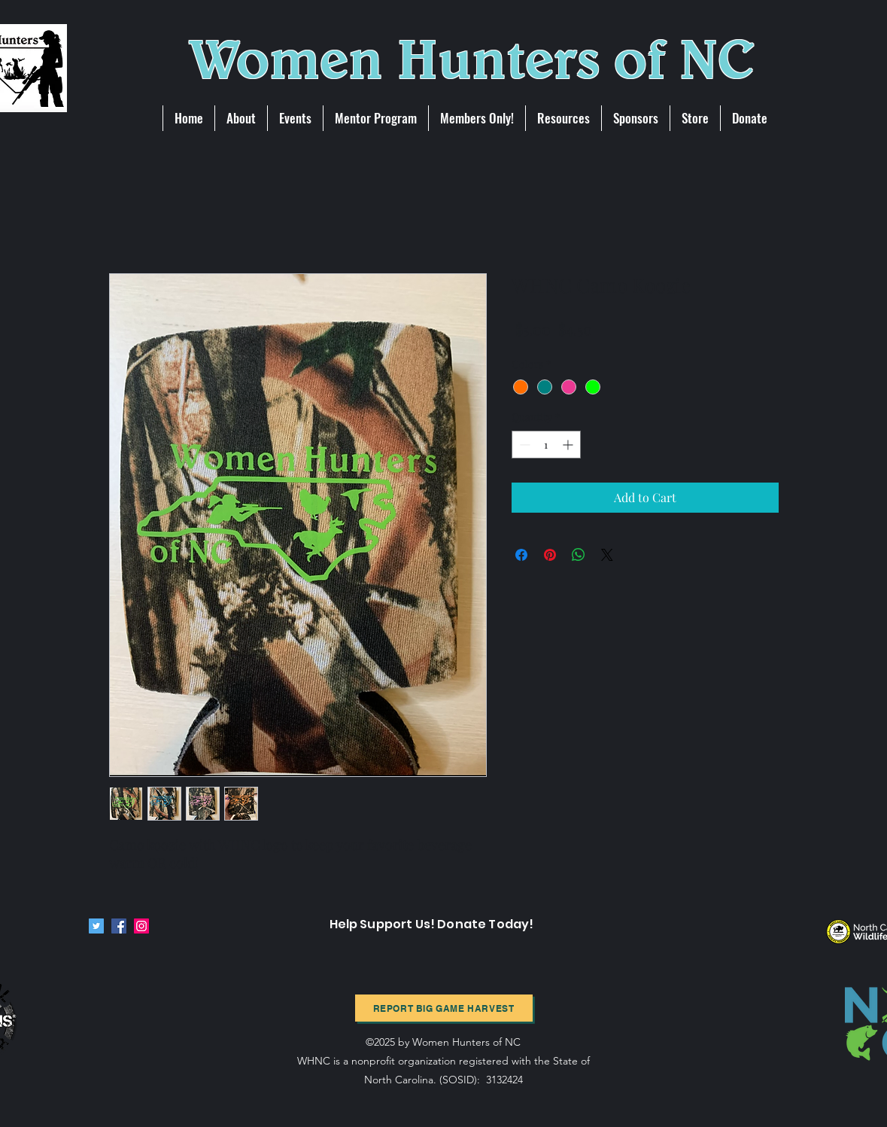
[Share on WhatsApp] (579, 555)
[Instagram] (141, 926)
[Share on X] (607, 555)
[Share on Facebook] (521, 555)
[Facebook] (118, 926)
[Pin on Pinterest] (550, 555)
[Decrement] (523, 444)
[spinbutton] (546, 444)
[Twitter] (96, 926)
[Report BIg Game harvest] (444, 1008)
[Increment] (569, 444)
